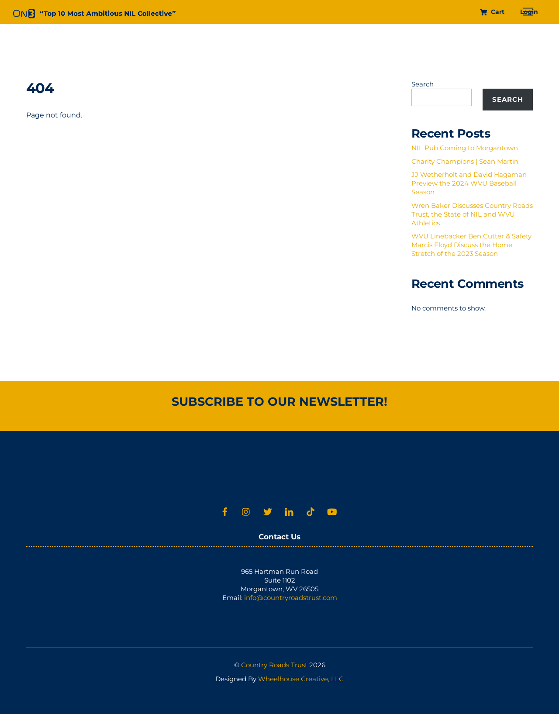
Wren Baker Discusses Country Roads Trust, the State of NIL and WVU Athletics (472, 214)
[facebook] (225, 511)
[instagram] (246, 511)
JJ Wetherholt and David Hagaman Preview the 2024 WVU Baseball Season (469, 183)
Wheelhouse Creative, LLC (301, 679)
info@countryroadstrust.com (290, 597)
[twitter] (267, 511)
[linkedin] (289, 511)
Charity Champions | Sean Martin (464, 161)
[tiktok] (310, 511)
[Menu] (528, 12)
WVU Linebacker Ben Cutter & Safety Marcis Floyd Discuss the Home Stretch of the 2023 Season (471, 245)
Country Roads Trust (274, 665)
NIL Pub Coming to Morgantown (464, 148)
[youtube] (332, 511)
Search (422, 84)
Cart (492, 12)
